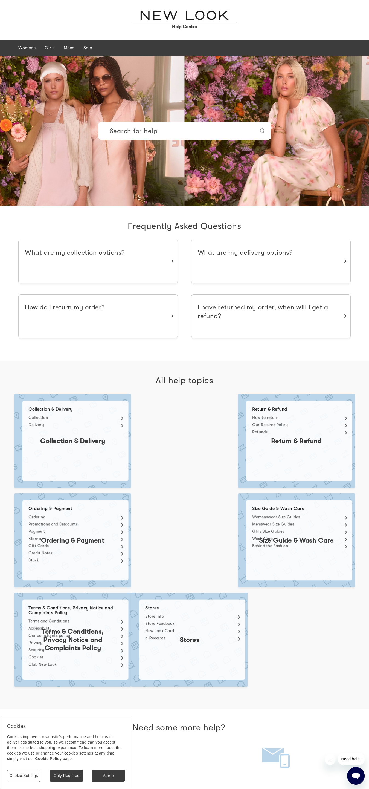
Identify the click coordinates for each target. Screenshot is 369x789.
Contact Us (276, 701)
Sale (87, 47)
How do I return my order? (65, 307)
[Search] (184, 131)
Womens (27, 47)
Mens (69, 47)
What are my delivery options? (245, 252)
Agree (108, 775)
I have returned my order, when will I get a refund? (263, 311)
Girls (50, 47)
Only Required (67, 775)
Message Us (83, 701)
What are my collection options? (75, 252)
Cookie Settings (24, 775)
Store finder (142, 777)
